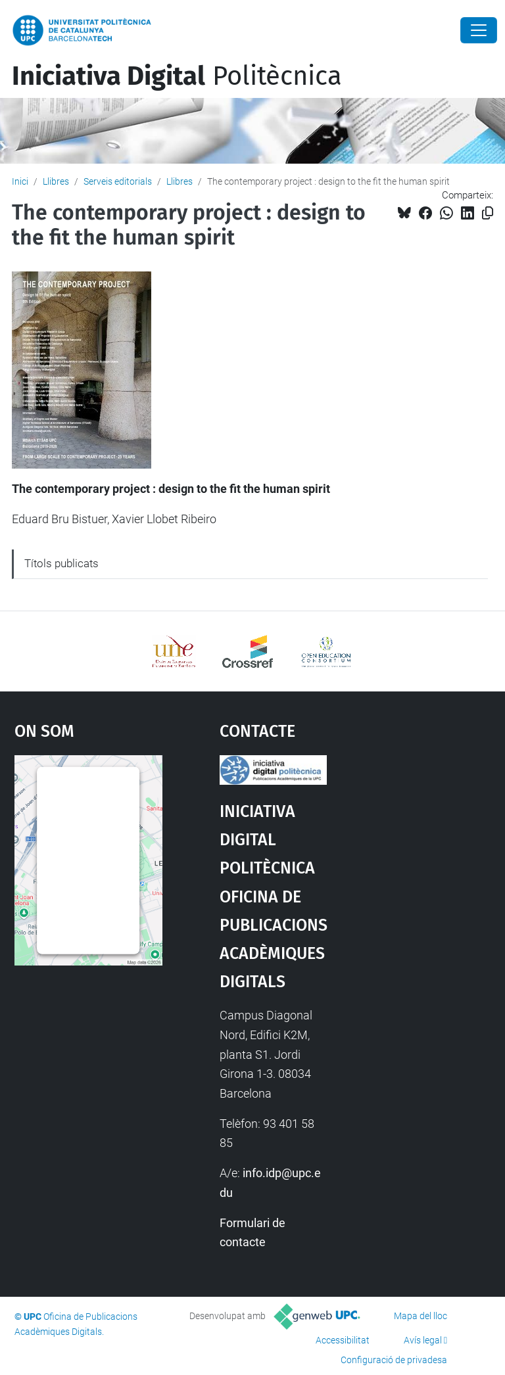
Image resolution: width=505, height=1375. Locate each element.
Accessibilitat (343, 1340)
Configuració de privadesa (394, 1360)
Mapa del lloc (420, 1316)
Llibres (56, 181)
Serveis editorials (118, 181)
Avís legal (423, 1340)
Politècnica (177, 76)
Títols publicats (61, 563)
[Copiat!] (487, 213)
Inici (20, 181)
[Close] (478, 30)
